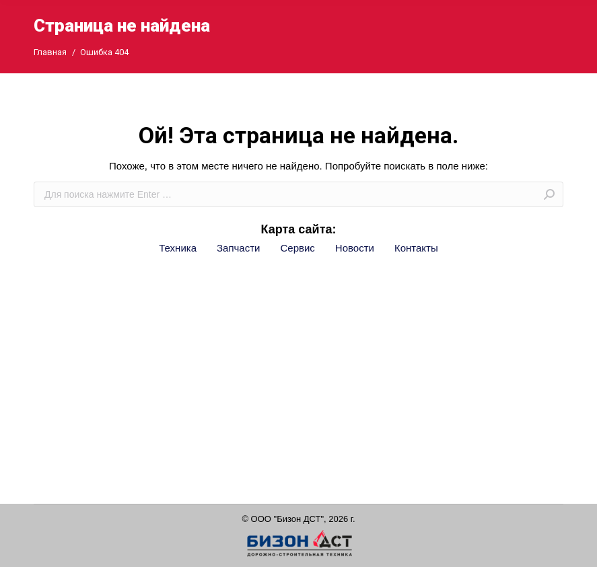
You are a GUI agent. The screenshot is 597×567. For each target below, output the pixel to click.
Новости (354, 248)
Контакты (416, 248)
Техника (178, 248)
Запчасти (238, 248)
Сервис (297, 248)
